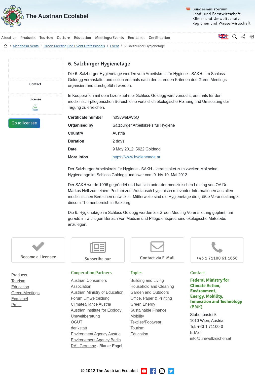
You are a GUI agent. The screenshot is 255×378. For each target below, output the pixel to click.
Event (114, 46)
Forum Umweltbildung (90, 298)
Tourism (18, 281)
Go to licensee (24, 123)
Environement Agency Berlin (96, 340)
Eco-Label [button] (136, 37)
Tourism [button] (46, 37)
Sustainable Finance (149, 310)
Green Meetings (25, 293)
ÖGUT (76, 322)
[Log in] (251, 36)
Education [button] (82, 37)
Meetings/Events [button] (109, 37)
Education (20, 287)
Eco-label (19, 299)
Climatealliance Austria (91, 304)
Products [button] (28, 37)
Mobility (137, 316)
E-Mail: (196, 332)
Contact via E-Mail (157, 258)
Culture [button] (63, 37)
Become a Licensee (38, 257)
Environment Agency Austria (96, 334)
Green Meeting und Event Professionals (74, 46)
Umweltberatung (85, 316)
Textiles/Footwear (146, 322)
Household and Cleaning (152, 286)
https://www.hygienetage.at (136, 157)
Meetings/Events (26, 46)
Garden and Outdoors (150, 292)
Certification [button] (159, 37)
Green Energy (143, 304)
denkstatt (79, 328)
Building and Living (147, 280)
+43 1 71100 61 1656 (217, 258)
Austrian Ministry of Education (97, 292)
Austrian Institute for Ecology (96, 310)
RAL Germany (83, 346)
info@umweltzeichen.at (210, 338)
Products (19, 275)
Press (16, 305)
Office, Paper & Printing (151, 298)
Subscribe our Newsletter (97, 261)
